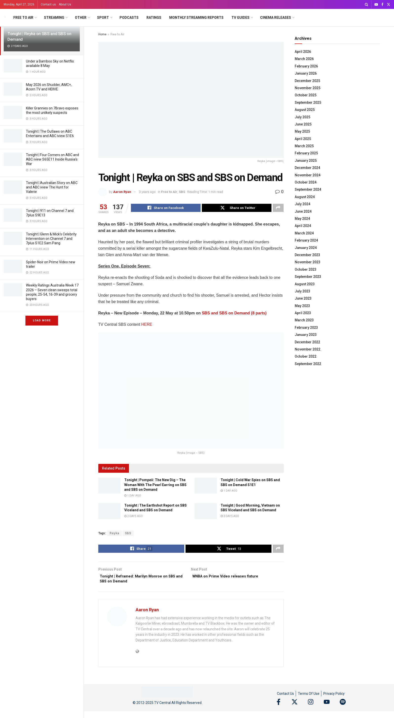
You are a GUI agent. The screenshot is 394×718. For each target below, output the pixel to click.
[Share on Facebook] (166, 208)
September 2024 (308, 189)
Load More (42, 320)
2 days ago (133, 516)
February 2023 (306, 327)
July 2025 (302, 117)
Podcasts (129, 18)
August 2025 (305, 110)
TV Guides (240, 18)
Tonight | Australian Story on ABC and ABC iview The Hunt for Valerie (52, 187)
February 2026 (306, 66)
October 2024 (305, 182)
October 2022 (305, 356)
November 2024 (307, 175)
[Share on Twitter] (236, 208)
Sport (103, 18)
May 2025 (302, 131)
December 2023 (307, 255)
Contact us (48, 4)
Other (80, 18)
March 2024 (304, 233)
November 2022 (307, 349)
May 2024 (302, 219)
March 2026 (304, 59)
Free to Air (23, 18)
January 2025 (306, 161)
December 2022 (307, 342)
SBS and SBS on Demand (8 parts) (234, 314)
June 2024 (303, 211)
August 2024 (305, 197)
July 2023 (302, 291)
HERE (146, 325)
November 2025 (307, 88)
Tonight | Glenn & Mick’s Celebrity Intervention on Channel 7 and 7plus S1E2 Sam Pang (51, 238)
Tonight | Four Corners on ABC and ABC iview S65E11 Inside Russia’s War (52, 159)
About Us (65, 4)
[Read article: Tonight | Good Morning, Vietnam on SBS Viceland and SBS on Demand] (206, 512)
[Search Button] (366, 4)
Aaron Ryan (122, 192)
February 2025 (306, 153)
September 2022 (308, 364)
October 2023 (305, 269)
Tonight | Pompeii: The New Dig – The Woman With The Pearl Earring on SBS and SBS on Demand (155, 485)
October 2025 (305, 95)
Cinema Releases (275, 18)
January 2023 (306, 335)
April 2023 (303, 313)
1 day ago (132, 496)
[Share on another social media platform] (278, 208)
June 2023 (303, 298)
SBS (182, 192)
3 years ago (147, 192)
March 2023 (304, 320)
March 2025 (304, 146)
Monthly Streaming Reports (196, 18)
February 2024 (306, 240)
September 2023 (308, 277)
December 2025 (307, 81)
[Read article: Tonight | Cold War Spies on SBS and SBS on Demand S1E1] (206, 486)
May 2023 (302, 306)
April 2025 (303, 139)
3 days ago (230, 516)
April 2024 (303, 226)
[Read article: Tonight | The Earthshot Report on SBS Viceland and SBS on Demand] (109, 512)
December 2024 (307, 168)
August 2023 (305, 284)
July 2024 (302, 204)
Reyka (114, 534)
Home (102, 34)
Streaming (54, 18)
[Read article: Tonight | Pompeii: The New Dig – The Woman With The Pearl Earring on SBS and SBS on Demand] (109, 486)
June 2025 (303, 124)
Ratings (153, 18)
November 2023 (307, 262)
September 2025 (308, 102)
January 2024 (306, 248)
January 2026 (306, 73)
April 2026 (303, 52)
